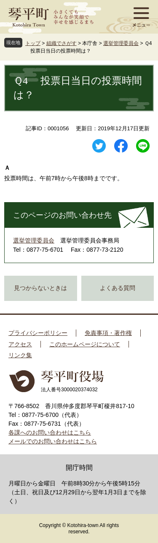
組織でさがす (61, 43)
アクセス (20, 344)
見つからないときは (40, 288)
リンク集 (20, 355)
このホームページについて (84, 344)
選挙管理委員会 (121, 43)
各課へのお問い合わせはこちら (49, 432)
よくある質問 (117, 288)
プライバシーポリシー (37, 332)
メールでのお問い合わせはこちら (52, 441)
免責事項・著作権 (108, 332)
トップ (32, 43)
